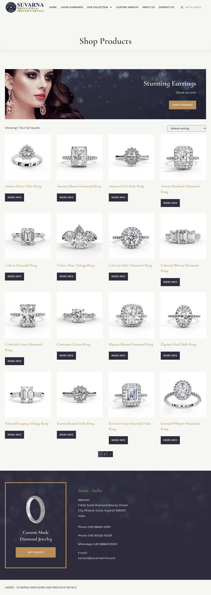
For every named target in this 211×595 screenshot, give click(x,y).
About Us (148, 7)
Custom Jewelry (127, 7)
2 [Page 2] (104, 454)
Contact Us (166, 7)
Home (53, 7)
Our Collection (99, 7)
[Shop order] (186, 128)
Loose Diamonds (72, 7)
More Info (14, 197)
